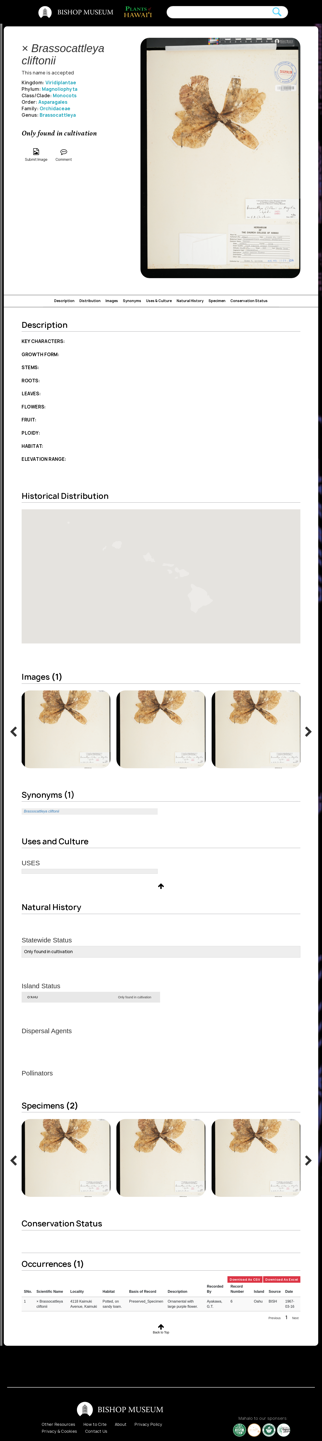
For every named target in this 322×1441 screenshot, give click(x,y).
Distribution (90, 300)
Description (64, 300)
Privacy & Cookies (59, 1431)
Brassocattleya (58, 115)
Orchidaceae (55, 109)
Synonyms (132, 300)
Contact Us (96, 1431)
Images (111, 300)
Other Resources (58, 1424)
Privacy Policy (148, 1424)
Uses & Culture (159, 300)
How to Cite (95, 1424)
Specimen (216, 300)
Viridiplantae (60, 83)
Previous (274, 1318)
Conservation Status (249, 300)
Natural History (190, 300)
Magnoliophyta (60, 89)
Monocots (65, 96)
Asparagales (52, 102)
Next (295, 1318)
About (121, 1424)
